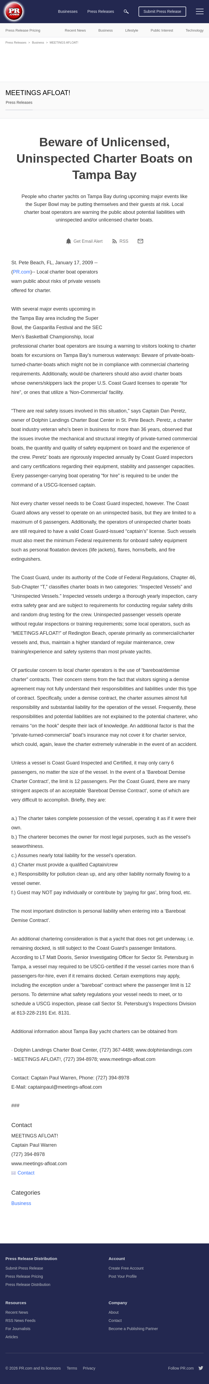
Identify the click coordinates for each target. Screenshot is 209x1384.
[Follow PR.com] (199, 1368)
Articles (11, 1337)
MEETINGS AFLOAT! (64, 42)
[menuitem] (126, 11)
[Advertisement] (104, 62)
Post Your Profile (123, 1276)
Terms (72, 1368)
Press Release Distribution (27, 1284)
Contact (23, 1173)
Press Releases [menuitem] (100, 11)
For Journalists (17, 1329)
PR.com (21, 272)
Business (38, 42)
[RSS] (115, 241)
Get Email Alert (88, 241)
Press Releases (15, 42)
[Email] (140, 241)
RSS (123, 241)
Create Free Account (126, 1268)
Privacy (89, 1368)
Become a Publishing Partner (133, 1329)
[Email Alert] (69, 241)
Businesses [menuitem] (68, 11)
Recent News (16, 1312)
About (114, 1312)
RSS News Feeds (20, 1320)
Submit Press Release (162, 11)
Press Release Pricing (24, 1276)
